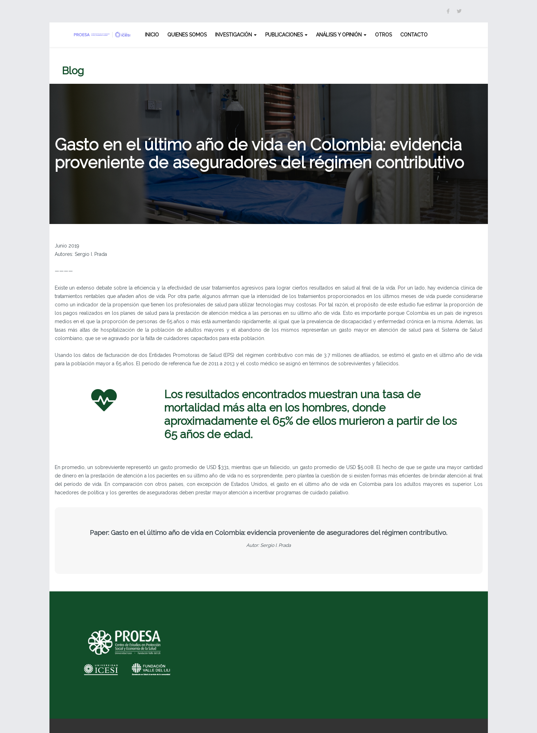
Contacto (414, 35)
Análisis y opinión (339, 35)
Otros (383, 35)
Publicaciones (284, 35)
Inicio (152, 35)
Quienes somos (187, 35)
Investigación (233, 35)
